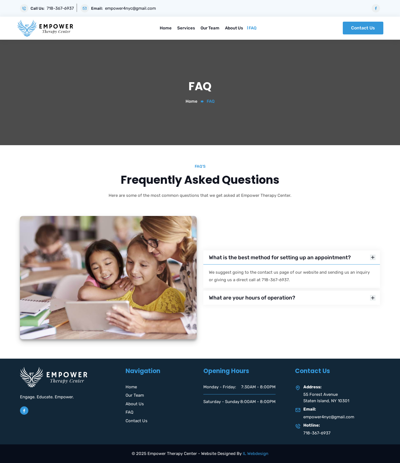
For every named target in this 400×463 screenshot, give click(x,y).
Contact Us (363, 28)
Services (186, 28)
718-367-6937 (60, 8)
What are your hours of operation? (292, 298)
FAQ (252, 28)
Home (166, 28)
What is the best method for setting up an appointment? (292, 257)
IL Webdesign (255, 453)
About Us (234, 28)
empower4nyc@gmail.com (130, 8)
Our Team (210, 28)
